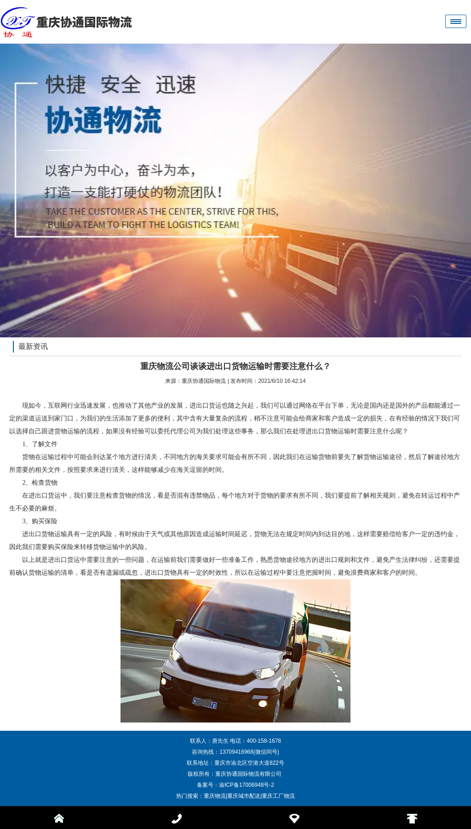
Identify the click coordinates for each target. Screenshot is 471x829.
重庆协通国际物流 (204, 381)
